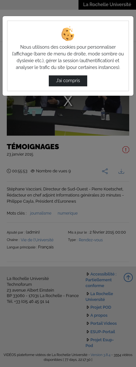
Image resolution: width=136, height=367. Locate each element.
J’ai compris (68, 80)
